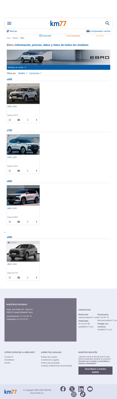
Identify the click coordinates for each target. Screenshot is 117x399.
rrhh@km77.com (104, 329)
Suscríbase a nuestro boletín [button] (95, 370)
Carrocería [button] (34, 73)
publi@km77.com (86, 327)
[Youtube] (90, 388)
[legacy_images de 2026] (19, 277)
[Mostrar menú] (9, 23)
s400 (9, 79)
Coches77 (8, 357)
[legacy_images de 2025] (19, 120)
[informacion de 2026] (10, 277)
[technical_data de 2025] (36, 120)
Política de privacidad (50, 363)
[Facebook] (63, 388)
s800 (9, 181)
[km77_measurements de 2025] (28, 120)
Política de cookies (49, 357)
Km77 (58, 23)
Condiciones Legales (50, 360)
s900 (9, 237)
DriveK (7, 363)
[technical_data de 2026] (36, 277)
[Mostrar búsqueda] (107, 23)
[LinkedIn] (81, 388)
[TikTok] (83, 394)
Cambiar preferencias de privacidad (56, 366)
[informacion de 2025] (10, 120)
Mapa (30, 312)
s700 (9, 130)
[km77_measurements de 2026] (28, 277)
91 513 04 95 (22, 319)
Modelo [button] (22, 73)
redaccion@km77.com (88, 317)
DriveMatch (9, 360)
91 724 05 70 (26, 316)
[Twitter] (72, 388)
